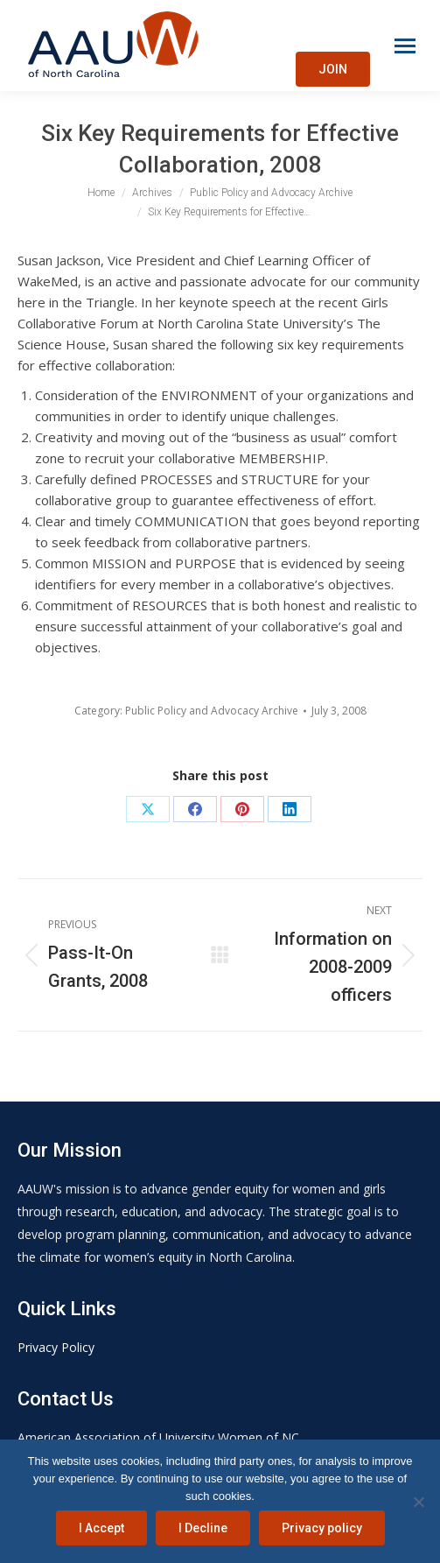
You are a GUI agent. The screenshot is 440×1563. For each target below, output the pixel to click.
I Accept (101, 1528)
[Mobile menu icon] (405, 46)
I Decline (202, 1528)
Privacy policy (322, 1528)
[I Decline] (418, 1501)
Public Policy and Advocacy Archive (211, 710)
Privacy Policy (55, 1347)
